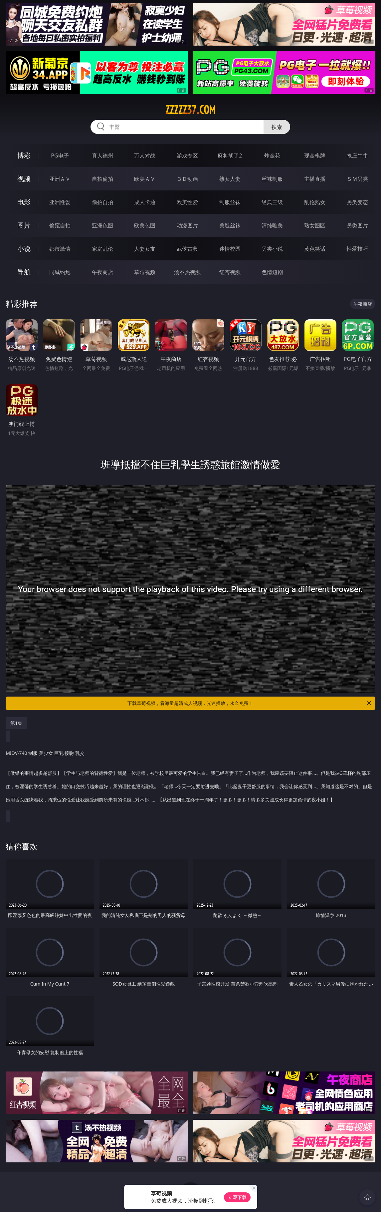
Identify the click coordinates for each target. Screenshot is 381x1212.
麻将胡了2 (230, 155)
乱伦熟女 (314, 202)
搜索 (277, 127)
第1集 (16, 723)
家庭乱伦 (102, 248)
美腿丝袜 (230, 225)
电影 (24, 201)
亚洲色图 (102, 225)
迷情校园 (230, 248)
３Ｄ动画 (187, 178)
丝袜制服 (272, 178)
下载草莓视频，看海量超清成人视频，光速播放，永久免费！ (249, 703)
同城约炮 (60, 272)
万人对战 (144, 155)
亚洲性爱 (60, 202)
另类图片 (357, 225)
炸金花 (272, 155)
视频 (24, 178)
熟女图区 (314, 225)
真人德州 (102, 155)
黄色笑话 (314, 248)
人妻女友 (144, 248)
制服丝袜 (230, 202)
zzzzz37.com (190, 110)
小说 (24, 248)
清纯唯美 (272, 225)
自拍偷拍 (102, 178)
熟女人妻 (230, 178)
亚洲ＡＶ (60, 178)
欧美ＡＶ (144, 178)
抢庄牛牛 (357, 155)
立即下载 (237, 1197)
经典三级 (272, 202)
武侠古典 (187, 248)
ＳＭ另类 (357, 178)
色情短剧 (272, 272)
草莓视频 (144, 272)
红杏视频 (230, 272)
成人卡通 (144, 202)
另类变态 (357, 202)
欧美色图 (144, 225)
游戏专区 (187, 155)
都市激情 (60, 248)
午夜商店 (102, 272)
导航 (24, 271)
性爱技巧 (357, 248)
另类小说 (272, 248)
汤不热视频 (187, 272)
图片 (24, 225)
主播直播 (314, 178)
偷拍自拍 (102, 202)
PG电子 (60, 155)
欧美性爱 (187, 202)
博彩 (24, 155)
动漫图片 (187, 225)
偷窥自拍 (60, 225)
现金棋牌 (314, 155)
